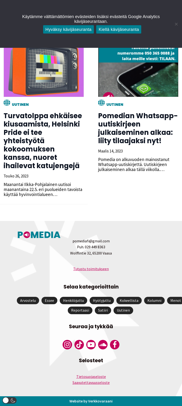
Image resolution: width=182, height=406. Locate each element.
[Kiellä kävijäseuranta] (176, 24)
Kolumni (154, 300)
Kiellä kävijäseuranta (119, 29)
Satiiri (103, 310)
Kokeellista (129, 300)
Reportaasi (80, 310)
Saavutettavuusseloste (91, 382)
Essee (49, 300)
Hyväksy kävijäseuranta (69, 29)
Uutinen (20, 104)
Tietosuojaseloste (91, 376)
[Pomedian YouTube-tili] (91, 344)
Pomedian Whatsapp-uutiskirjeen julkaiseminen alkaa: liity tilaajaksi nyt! (138, 128)
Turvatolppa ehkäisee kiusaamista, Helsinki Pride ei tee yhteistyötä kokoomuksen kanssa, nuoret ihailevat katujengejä (43, 141)
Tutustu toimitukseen (91, 268)
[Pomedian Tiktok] (79, 344)
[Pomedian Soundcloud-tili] (103, 344)
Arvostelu (28, 300)
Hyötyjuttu (102, 300)
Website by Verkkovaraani (91, 401)
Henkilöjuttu (73, 300)
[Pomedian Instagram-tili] (67, 344)
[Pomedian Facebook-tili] (114, 344)
